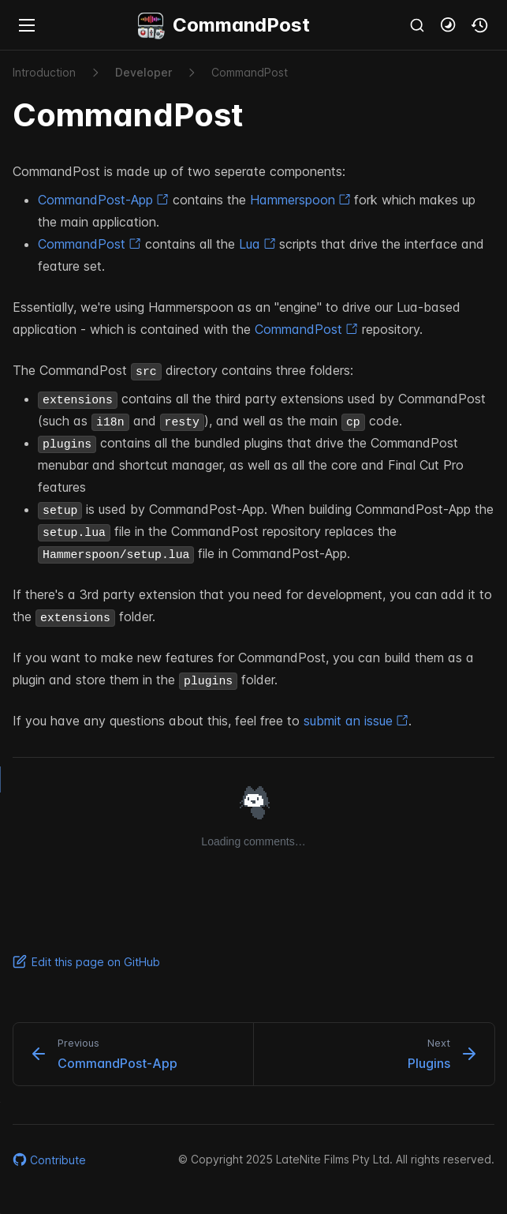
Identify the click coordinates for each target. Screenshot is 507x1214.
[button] (448, 25)
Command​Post (249, 72)
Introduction (44, 72)
